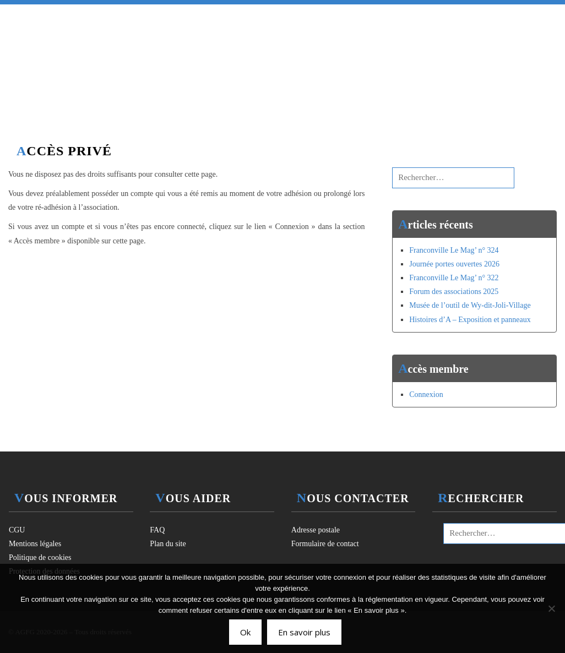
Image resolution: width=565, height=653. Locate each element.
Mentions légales (35, 544)
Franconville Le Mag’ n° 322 (453, 278)
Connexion (426, 394)
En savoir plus (304, 632)
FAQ (157, 530)
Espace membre (452, 15)
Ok (245, 632)
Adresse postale (315, 530)
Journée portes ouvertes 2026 (454, 264)
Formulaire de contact (325, 544)
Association (216, 15)
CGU (17, 530)
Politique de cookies (40, 557)
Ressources (366, 15)
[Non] (551, 608)
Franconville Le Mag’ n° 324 (453, 250)
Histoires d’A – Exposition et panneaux (469, 319)
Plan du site (168, 544)
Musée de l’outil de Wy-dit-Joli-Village (469, 305)
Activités (291, 15)
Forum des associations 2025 (453, 291)
